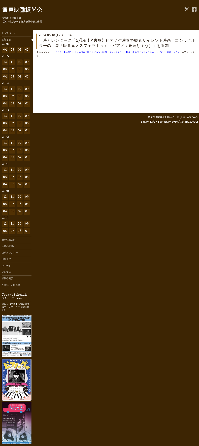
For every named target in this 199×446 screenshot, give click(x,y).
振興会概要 (7, 278)
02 (19, 50)
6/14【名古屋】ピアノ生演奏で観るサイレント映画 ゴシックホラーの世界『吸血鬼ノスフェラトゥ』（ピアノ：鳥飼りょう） (118, 52)
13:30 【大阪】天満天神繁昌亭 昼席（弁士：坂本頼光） (16, 307)
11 (12, 62)
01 (26, 50)
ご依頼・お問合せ (11, 285)
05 (27, 69)
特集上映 (6, 259)
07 (12, 69)
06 (19, 69)
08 (5, 69)
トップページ (9, 33)
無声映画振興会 (163, 117)
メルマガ (6, 272)
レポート (6, 266)
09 (27, 62)
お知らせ (6, 40)
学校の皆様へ (9, 246)
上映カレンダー (10, 253)
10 (19, 62)
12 (5, 62)
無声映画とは (9, 240)
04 (5, 50)
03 (12, 50)
